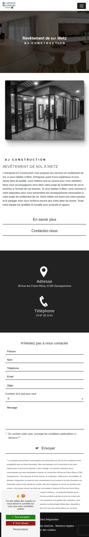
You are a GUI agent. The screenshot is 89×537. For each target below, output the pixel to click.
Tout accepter (20, 517)
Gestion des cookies (44, 530)
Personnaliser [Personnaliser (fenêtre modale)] (20, 529)
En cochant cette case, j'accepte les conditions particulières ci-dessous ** (42, 431)
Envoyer (48, 444)
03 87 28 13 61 (44, 319)
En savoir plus (44, 219)
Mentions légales (65, 526)
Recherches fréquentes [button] (44, 519)
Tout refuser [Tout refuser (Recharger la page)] (21, 523)
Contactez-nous (44, 231)
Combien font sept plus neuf (20, 389)
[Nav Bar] (81, 6)
